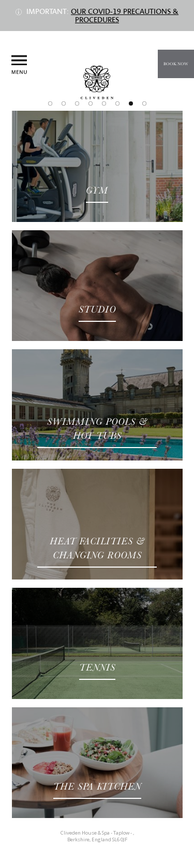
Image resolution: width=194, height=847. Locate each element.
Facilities (131, 103)
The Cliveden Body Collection (117, 103)
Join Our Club (144, 103)
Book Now (175, 64)
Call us (177, 89)
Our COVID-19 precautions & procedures (124, 15)
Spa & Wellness (50, 103)
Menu (19, 65)
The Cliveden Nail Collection (104, 103)
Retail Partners (90, 103)
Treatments (77, 103)
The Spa (64, 103)
